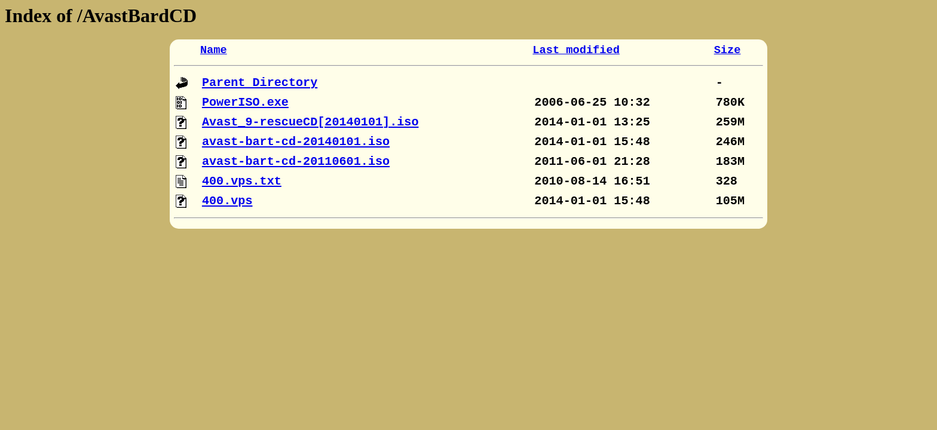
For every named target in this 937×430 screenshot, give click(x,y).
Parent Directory (259, 83)
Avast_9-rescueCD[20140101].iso (310, 122)
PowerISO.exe (245, 102)
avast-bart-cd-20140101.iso (296, 142)
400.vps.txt (241, 181)
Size (727, 50)
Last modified (576, 50)
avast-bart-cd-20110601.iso (296, 161)
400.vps (227, 201)
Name (213, 50)
